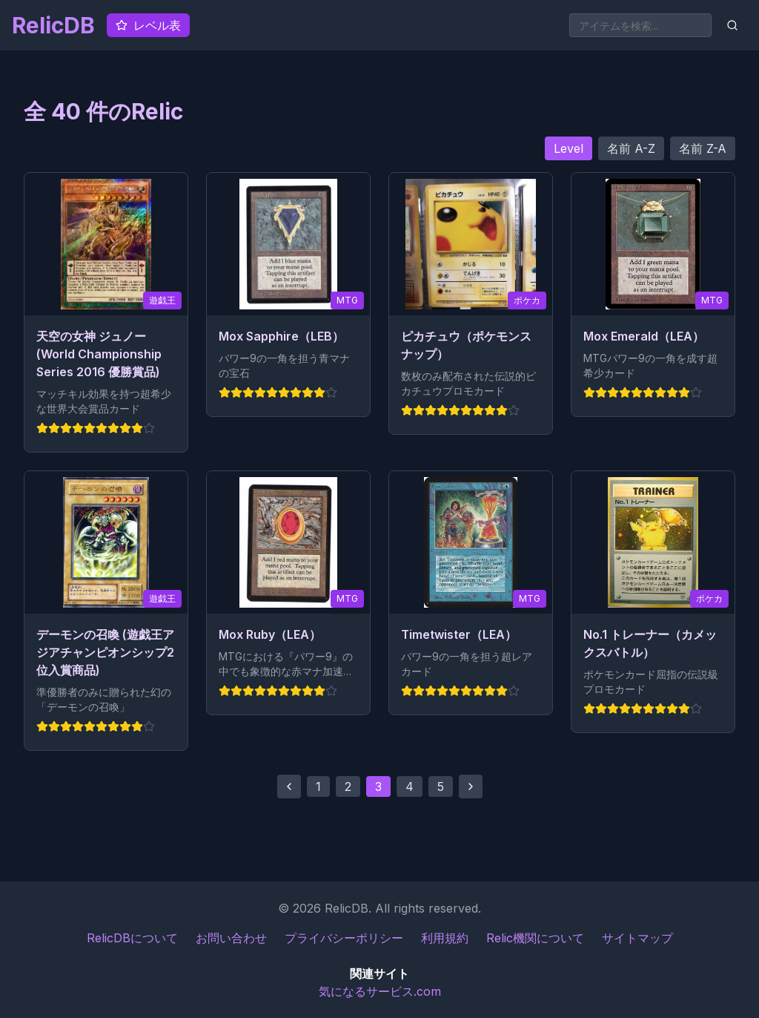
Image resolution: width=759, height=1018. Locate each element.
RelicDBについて (132, 937)
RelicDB (53, 25)
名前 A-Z (631, 148)
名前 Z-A (702, 148)
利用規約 (444, 937)
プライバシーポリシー (344, 937)
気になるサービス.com (380, 991)
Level (568, 148)
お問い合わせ (231, 937)
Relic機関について (535, 937)
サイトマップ (637, 937)
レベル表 (148, 25)
